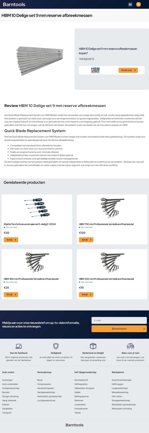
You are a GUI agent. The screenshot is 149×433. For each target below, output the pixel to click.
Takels (77, 413)
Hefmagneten (80, 384)
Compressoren (44, 384)
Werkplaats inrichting (122, 408)
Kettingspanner (81, 396)
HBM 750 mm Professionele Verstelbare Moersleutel (106, 224)
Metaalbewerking (120, 392)
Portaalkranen (81, 408)
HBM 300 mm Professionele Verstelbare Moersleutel (106, 279)
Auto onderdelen (10, 384)
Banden (5, 392)
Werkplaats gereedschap (124, 404)
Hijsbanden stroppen (84, 388)
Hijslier (77, 392)
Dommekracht (81, 380)
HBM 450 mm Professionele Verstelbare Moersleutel (31, 279)
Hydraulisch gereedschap (49, 396)
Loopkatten (79, 404)
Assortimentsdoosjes (121, 380)
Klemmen (78, 400)
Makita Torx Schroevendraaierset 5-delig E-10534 (30, 224)
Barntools (14, 4)
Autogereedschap (10, 388)
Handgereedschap (46, 392)
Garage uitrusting (10, 396)
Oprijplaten (7, 408)
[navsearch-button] (138, 4)
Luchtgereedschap (46, 400)
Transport (6, 413)
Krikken (5, 404)
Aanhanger (7, 380)
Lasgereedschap (120, 388)
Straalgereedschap (121, 400)
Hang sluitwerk (9, 400)
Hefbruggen (117, 384)
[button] (130, 4)
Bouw (39, 380)
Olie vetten (117, 396)
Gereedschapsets (45, 388)
